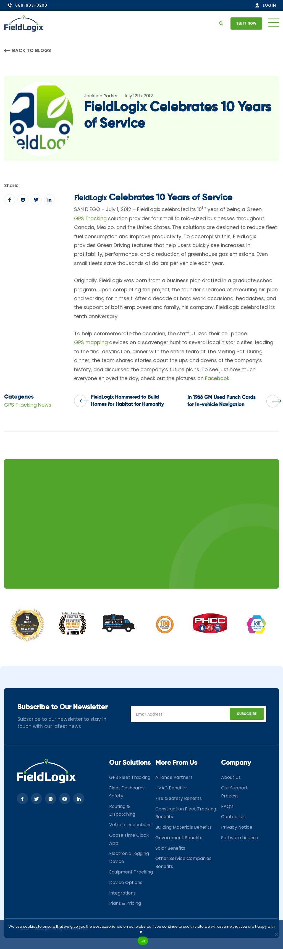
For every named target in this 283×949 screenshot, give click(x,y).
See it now (246, 23)
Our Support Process (234, 792)
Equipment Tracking (131, 872)
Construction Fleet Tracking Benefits (185, 813)
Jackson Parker (101, 96)
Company (236, 763)
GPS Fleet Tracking (129, 777)
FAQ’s (227, 806)
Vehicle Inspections (130, 824)
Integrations (122, 893)
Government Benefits (178, 837)
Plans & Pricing (125, 903)
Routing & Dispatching (122, 810)
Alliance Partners (174, 777)
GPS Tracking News (27, 404)
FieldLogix (90, 197)
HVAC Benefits (171, 788)
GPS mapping (91, 342)
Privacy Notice (236, 827)
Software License (239, 837)
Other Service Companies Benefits (183, 862)
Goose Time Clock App (129, 839)
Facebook (217, 378)
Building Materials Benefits (183, 827)
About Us (231, 777)
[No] (276, 934)
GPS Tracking (90, 218)
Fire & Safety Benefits (178, 798)
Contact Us (233, 816)
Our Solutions (130, 763)
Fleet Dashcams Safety (127, 792)
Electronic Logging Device (129, 857)
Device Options (125, 882)
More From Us (176, 763)
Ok (142, 941)
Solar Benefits (170, 848)
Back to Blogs (27, 50)
